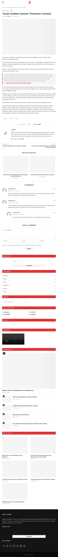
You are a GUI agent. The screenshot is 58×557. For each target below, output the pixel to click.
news (17, 118)
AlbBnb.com (29, 554)
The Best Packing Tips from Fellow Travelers (42, 174)
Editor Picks (5, 10)
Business (29, 276)
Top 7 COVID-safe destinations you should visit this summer (30, 424)
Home (3, 7)
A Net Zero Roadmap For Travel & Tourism (25, 397)
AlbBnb (9, 16)
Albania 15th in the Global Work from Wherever (18, 390)
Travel (12, 10)
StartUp (29, 288)
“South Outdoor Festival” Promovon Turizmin (14, 479)
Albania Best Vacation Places (21, 415)
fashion (5, 118)
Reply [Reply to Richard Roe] (54, 200)
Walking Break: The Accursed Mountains (13, 501)
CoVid (29, 282)
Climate (29, 279)
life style (11, 118)
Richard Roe (11, 189)
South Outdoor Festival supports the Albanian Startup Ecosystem (15, 175)
